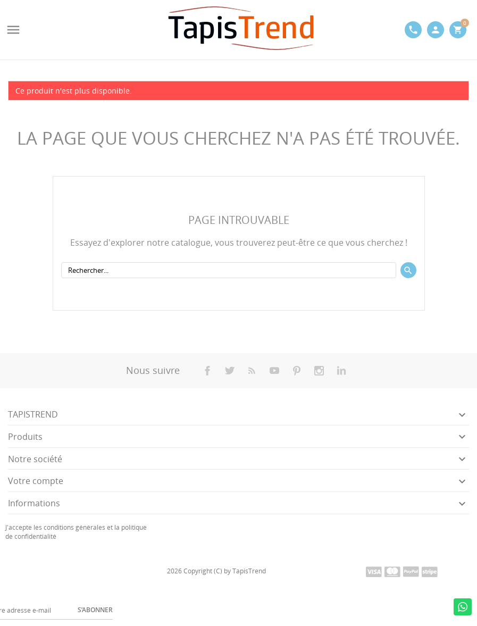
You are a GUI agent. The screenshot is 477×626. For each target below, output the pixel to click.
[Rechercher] (228, 270)
